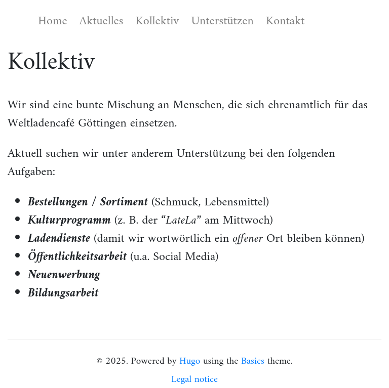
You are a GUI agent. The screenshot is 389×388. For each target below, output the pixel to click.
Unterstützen (222, 21)
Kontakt (285, 21)
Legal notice (194, 379)
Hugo (189, 361)
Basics (252, 361)
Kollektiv (157, 21)
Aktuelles (101, 21)
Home (52, 21)
